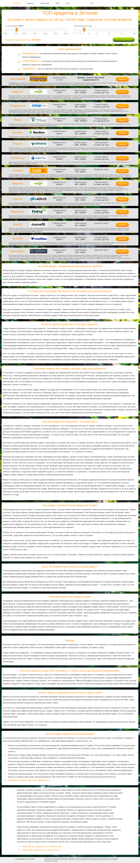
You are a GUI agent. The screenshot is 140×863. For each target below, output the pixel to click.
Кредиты (31, 3)
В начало (17, 3)
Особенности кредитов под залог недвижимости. (29, 780)
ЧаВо (57, 3)
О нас (68, 3)
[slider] (16, 29)
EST (92, 3)
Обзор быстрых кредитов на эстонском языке (41, 846)
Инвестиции (44, 3)
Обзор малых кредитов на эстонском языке (41, 850)
